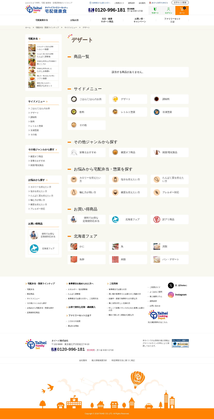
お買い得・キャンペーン (140, 20)
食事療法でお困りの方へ (101, 3)
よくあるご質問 (156, 292)
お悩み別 (74, 20)
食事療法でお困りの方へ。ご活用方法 (83, 299)
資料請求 (131, 3)
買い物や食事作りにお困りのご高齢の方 (125, 294)
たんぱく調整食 (74, 294)
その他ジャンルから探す (41, 149)
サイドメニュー (70, 27)
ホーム (28, 27)
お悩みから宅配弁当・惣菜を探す (40, 308)
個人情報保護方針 (99, 360)
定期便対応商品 (33, 312)
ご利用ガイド (119, 3)
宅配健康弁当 (42, 20)
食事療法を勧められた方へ (81, 283)
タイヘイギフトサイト (160, 3)
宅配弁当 (33, 38)
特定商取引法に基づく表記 (123, 360)
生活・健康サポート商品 (107, 20)
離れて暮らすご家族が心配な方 (121, 315)
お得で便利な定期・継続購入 (82, 307)
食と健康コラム (156, 296)
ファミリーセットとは (172, 20)
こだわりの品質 (74, 321)
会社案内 (142, 3)
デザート (86, 27)
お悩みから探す (36, 180)
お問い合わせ (155, 306)
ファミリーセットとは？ (80, 315)
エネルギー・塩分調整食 (78, 289)
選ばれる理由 (73, 326)
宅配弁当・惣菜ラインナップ (47, 27)
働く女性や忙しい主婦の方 (119, 303)
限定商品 (30, 294)
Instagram (181, 294)
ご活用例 (113, 283)
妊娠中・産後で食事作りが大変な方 (123, 299)
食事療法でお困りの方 (118, 289)
